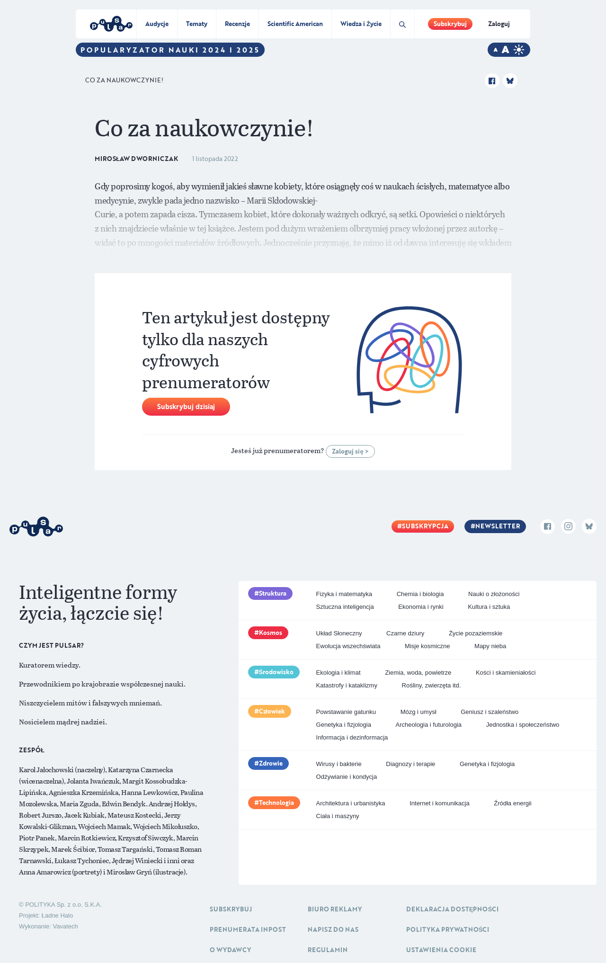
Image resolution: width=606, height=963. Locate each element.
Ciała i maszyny (337, 816)
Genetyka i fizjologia (343, 724)
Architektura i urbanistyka (350, 803)
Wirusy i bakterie (339, 763)
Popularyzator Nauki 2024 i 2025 (170, 50)
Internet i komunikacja (439, 803)
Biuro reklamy (335, 909)
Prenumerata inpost (248, 929)
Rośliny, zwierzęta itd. (431, 685)
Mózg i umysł (419, 711)
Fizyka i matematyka (344, 593)
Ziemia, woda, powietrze (418, 672)
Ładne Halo (57, 915)
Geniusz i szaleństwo (489, 711)
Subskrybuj (450, 23)
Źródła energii (513, 803)
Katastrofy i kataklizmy (346, 685)
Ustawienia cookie (441, 949)
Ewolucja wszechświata (348, 646)
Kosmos (270, 632)
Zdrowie (271, 763)
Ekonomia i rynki (420, 606)
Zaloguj (499, 23)
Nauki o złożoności (493, 593)
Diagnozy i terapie (410, 763)
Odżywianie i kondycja (346, 776)
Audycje (157, 23)
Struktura (272, 593)
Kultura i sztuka (489, 606)
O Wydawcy (230, 949)
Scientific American (295, 23)
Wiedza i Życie (361, 23)
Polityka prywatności (448, 929)
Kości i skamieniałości (505, 672)
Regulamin (328, 949)
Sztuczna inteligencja (345, 606)
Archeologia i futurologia (429, 724)
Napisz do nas (333, 929)
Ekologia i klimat (338, 672)
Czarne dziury (405, 633)
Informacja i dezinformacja (352, 737)
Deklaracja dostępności (452, 909)
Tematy (196, 23)
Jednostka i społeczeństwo (523, 724)
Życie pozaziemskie (475, 633)
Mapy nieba (490, 646)
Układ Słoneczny (339, 633)
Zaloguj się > (350, 451)
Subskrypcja (425, 526)
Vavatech (65, 926)
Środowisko (276, 672)
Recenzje (237, 23)
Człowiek (272, 711)
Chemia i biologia (420, 593)
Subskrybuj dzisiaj (186, 406)
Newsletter (497, 526)
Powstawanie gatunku (346, 711)
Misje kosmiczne (427, 646)
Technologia (276, 802)
